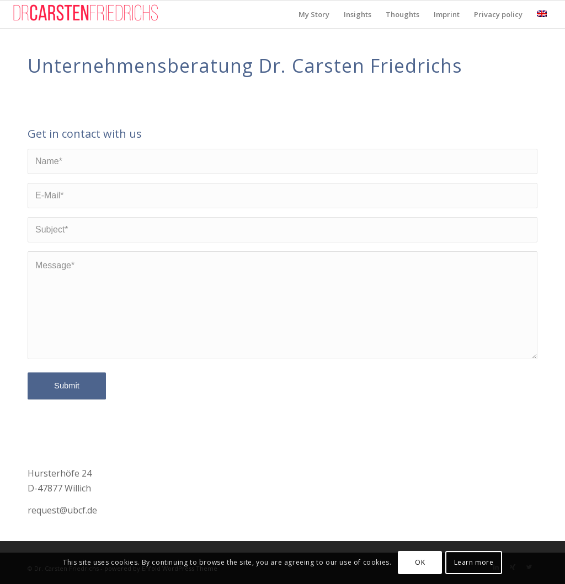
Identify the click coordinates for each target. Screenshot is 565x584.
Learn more (474, 562)
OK (420, 562)
